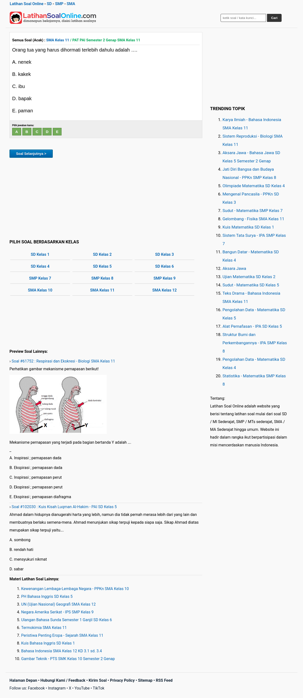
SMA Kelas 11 (57, 40)
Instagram (56, 688)
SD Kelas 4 (40, 266)
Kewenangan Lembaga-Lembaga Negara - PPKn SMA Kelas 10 (75, 588)
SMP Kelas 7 (40, 278)
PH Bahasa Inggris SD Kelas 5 (46, 596)
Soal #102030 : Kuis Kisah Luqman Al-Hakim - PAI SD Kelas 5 (64, 506)
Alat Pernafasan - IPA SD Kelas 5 (252, 326)
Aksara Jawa (234, 268)
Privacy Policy (122, 680)
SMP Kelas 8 (102, 278)
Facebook (36, 688)
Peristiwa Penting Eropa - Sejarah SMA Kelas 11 (62, 635)
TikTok (99, 688)
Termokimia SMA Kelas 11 (44, 627)
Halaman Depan (23, 680)
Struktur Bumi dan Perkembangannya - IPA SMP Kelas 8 (255, 342)
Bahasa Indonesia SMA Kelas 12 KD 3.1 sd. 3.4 (61, 651)
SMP (59, 3)
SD (49, 3)
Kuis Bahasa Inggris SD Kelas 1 (48, 643)
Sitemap (145, 680)
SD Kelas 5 (102, 266)
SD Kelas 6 (164, 266)
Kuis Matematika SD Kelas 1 (248, 227)
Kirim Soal (98, 680)
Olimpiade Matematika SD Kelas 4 (254, 185)
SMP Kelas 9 (164, 278)
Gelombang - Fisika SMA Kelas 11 (253, 218)
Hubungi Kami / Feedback (62, 680)
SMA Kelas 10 (40, 290)
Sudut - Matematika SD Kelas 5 (251, 285)
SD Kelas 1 (40, 254)
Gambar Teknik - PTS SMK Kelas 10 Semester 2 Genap (68, 658)
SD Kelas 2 (102, 254)
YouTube (81, 688)
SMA (71, 3)
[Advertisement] (105, 198)
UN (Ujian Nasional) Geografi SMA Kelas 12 (58, 604)
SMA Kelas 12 (164, 290)
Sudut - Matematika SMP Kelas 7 (253, 210)
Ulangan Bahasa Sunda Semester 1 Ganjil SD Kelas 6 (66, 620)
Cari (274, 18)
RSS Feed (164, 680)
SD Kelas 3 (164, 254)
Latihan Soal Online (27, 3)
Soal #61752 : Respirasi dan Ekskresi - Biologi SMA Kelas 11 (63, 361)
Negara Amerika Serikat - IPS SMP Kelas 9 (57, 612)
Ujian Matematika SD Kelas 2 (249, 276)
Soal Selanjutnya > (31, 154)
